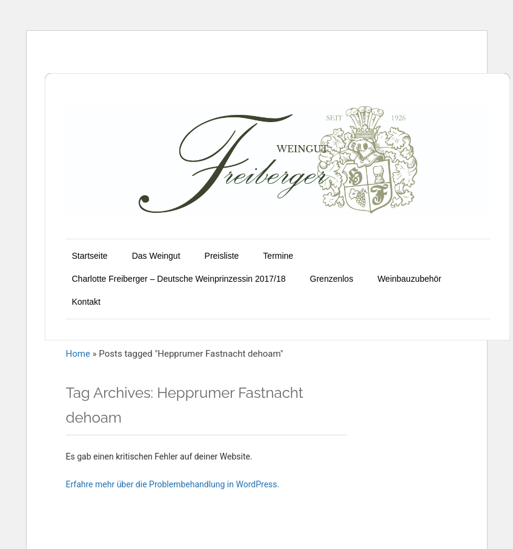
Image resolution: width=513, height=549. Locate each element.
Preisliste (222, 256)
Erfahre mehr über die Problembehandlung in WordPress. (173, 484)
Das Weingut (156, 256)
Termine (278, 256)
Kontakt (86, 302)
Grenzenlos (332, 279)
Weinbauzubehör (409, 279)
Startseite (90, 256)
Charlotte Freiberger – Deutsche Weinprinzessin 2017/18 (179, 279)
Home (78, 353)
